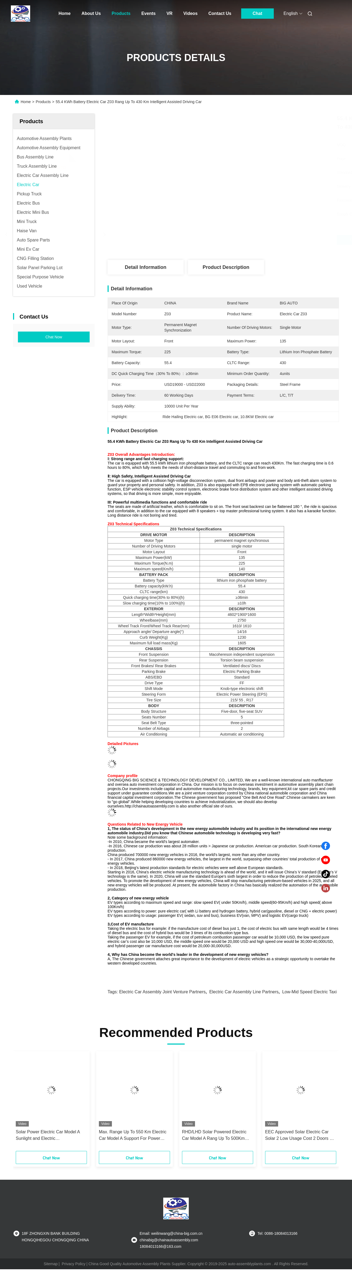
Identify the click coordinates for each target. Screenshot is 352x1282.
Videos (190, 13)
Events (148, 13)
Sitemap (51, 1264)
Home (65, 13)
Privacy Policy (73, 1264)
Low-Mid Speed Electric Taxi (309, 992)
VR (169, 13)
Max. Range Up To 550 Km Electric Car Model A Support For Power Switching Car (132, 1136)
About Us (91, 13)
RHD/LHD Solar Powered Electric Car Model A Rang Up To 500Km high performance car (214, 1136)
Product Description (226, 267)
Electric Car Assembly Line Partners (243, 992)
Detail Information (145, 267)
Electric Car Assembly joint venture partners (162, 992)
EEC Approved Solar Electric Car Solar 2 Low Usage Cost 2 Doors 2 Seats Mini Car (298, 1136)
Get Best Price (252, 240)
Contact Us (219, 13)
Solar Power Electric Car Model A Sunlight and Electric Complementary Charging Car (48, 1136)
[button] (26, 1103)
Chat (257, 13)
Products (121, 13)
